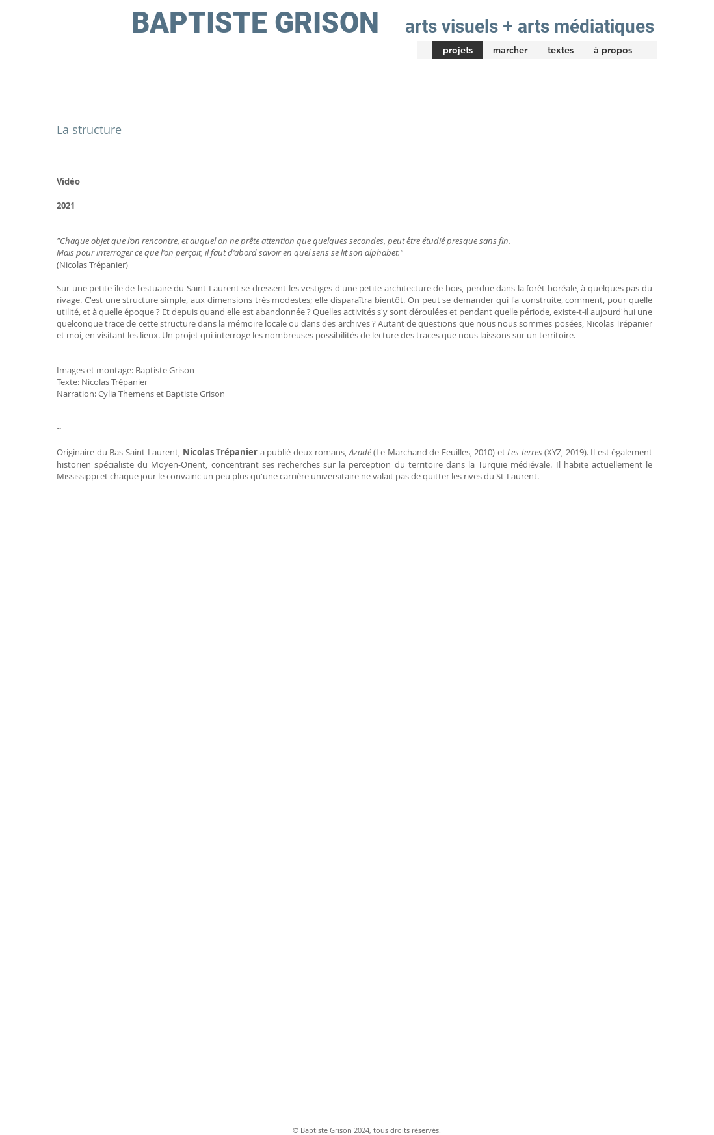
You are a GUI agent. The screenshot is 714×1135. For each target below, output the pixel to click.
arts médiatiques (586, 26)
